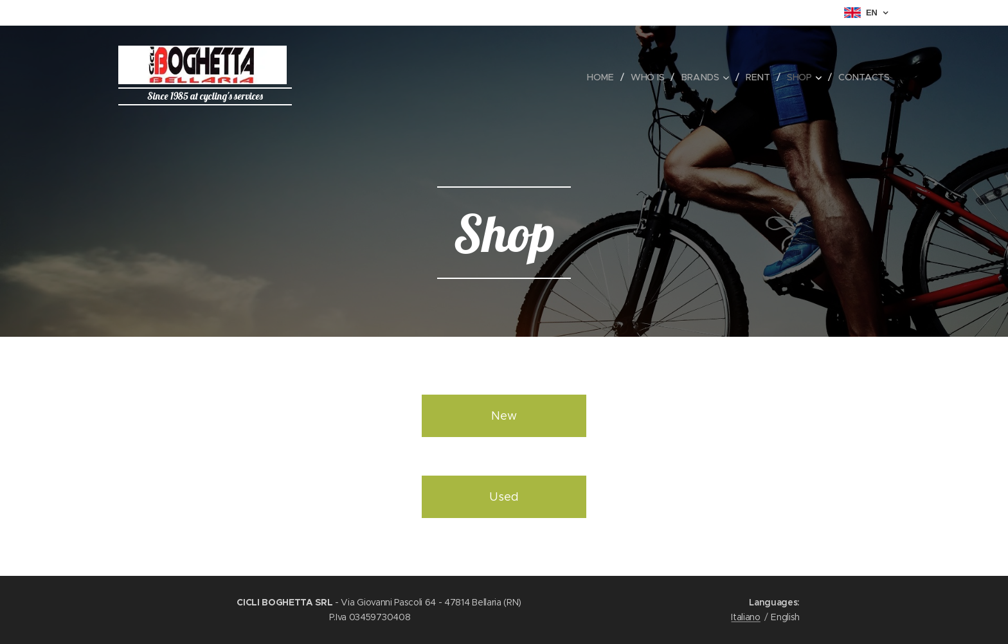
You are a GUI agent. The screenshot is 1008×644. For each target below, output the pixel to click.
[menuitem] (604, 77)
